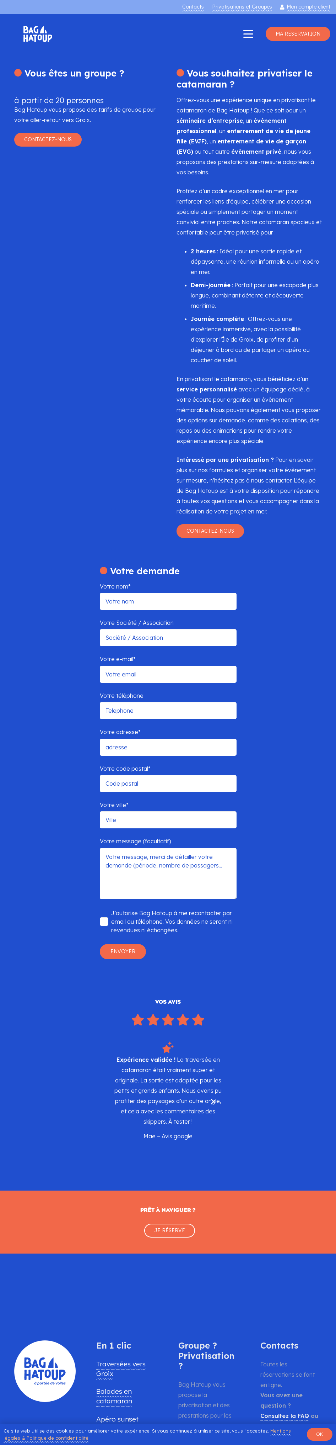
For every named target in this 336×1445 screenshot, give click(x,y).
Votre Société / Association (168, 632)
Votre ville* (168, 814)
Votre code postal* (168, 778)
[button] (248, 34)
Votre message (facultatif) (168, 868)
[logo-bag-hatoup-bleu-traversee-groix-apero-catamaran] (37, 34)
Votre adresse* (168, 741)
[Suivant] (212, 1102)
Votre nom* (168, 596)
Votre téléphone (168, 705)
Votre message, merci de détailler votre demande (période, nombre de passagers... (168, 873)
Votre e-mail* (168, 668)
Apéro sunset (117, 1419)
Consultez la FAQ (284, 1415)
